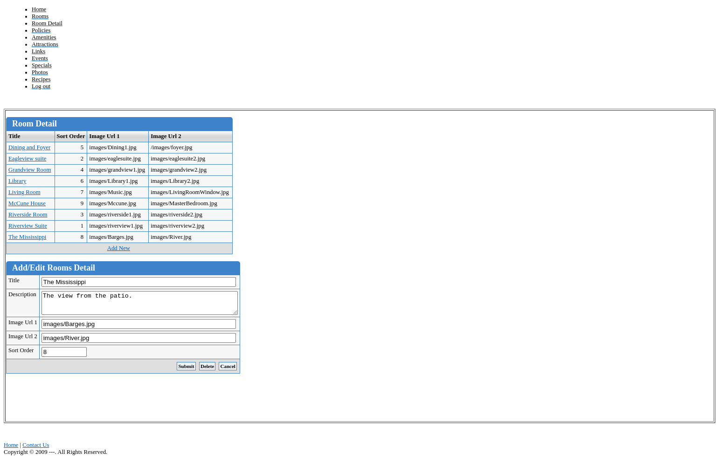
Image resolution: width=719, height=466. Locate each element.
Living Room (24, 192)
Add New (118, 248)
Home (11, 449)
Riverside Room (28, 214)
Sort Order (21, 354)
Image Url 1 (22, 326)
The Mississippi (27, 237)
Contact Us (35, 449)
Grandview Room (29, 170)
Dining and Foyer (29, 147)
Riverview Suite (27, 226)
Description (22, 294)
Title (14, 280)
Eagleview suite (27, 158)
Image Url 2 (22, 340)
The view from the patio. (151, 305)
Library (17, 181)
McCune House (27, 203)
